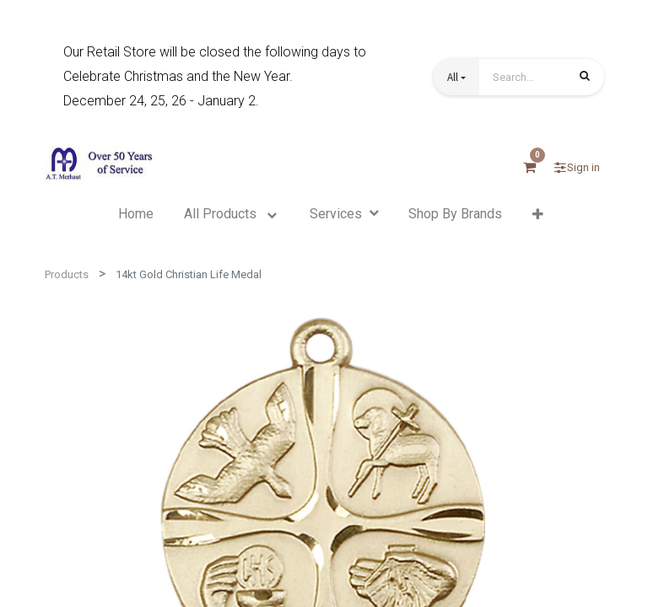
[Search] (584, 78)
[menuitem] (136, 214)
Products (67, 274)
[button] (456, 77)
